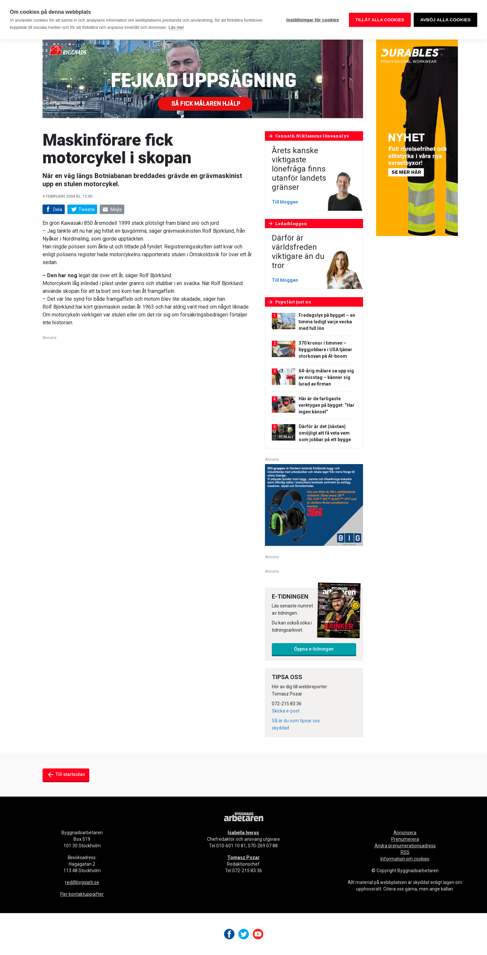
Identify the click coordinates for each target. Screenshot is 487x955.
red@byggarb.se (82, 882)
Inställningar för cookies (312, 19)
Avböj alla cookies (445, 19)
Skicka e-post (286, 710)
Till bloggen (285, 202)
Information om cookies (404, 858)
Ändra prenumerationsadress (405, 845)
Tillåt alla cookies (379, 19)
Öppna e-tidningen (314, 649)
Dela (53, 209)
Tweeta (82, 209)
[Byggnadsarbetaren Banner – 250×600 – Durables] (417, 137)
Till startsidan (66, 775)
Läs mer (176, 27)
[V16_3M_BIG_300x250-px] (314, 504)
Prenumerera (405, 839)
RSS (405, 852)
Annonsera (404, 832)
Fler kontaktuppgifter (82, 894)
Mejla (112, 210)
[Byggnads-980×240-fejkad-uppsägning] (203, 78)
